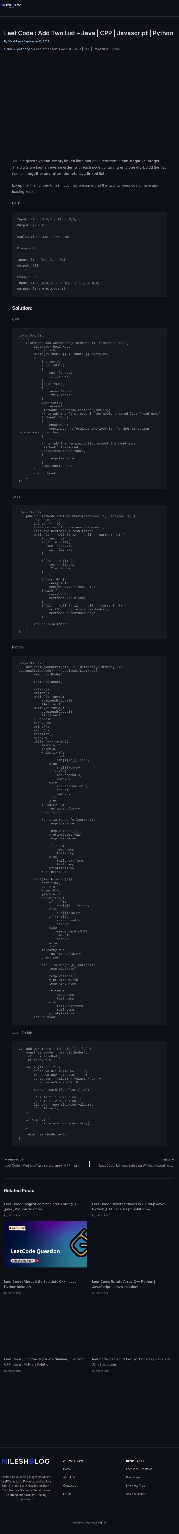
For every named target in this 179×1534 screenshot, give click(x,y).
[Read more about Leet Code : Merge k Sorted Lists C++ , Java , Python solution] (45, 1322)
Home (67, 1469)
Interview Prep (135, 1485)
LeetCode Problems (139, 1469)
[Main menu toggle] (174, 6)
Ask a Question (136, 1494)
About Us (69, 1477)
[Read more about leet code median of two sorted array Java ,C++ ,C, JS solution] (133, 1399)
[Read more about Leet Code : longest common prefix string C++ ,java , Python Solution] (45, 1244)
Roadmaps (133, 1477)
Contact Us (70, 1485)
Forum (67, 1494)
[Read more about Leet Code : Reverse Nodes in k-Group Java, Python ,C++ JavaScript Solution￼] (133, 1244)
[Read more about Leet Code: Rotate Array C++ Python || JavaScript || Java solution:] (133, 1322)
